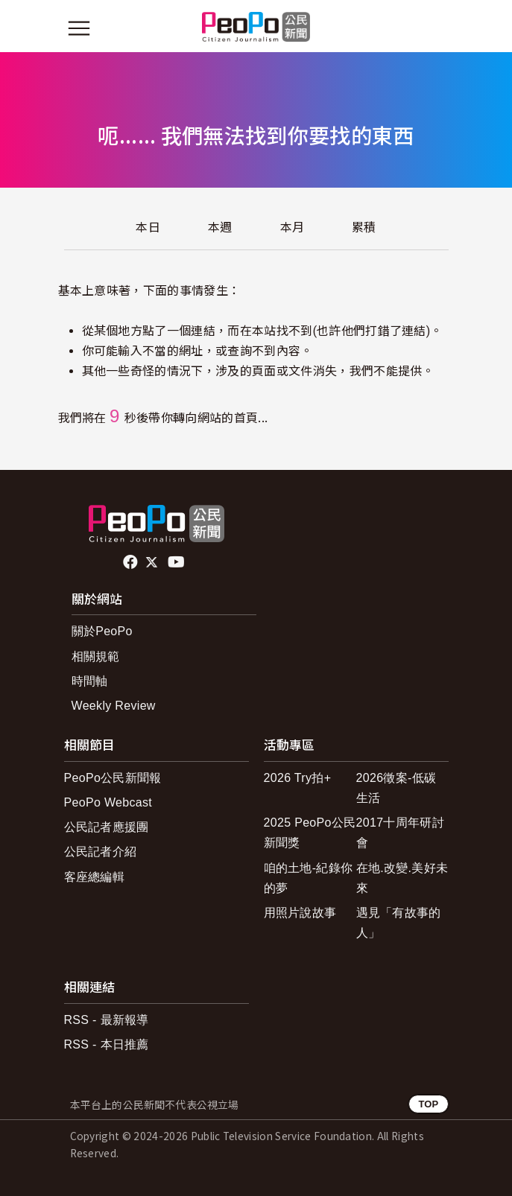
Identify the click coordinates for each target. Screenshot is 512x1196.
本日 (148, 227)
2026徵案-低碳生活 (396, 788)
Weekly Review (114, 705)
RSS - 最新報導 (106, 1020)
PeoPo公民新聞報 (113, 778)
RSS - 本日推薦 (106, 1044)
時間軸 (90, 681)
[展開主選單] (79, 28)
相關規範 (96, 656)
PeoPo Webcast (108, 802)
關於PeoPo (102, 631)
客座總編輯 (94, 877)
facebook (131, 562)
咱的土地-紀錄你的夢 (308, 878)
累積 (364, 227)
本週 (220, 227)
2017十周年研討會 (400, 832)
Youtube (177, 562)
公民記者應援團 (106, 827)
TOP (428, 1104)
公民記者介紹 (100, 851)
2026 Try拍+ (298, 778)
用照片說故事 (300, 912)
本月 (292, 227)
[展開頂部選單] (434, 28)
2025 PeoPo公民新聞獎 (310, 832)
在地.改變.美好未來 (402, 878)
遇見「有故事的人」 (398, 922)
